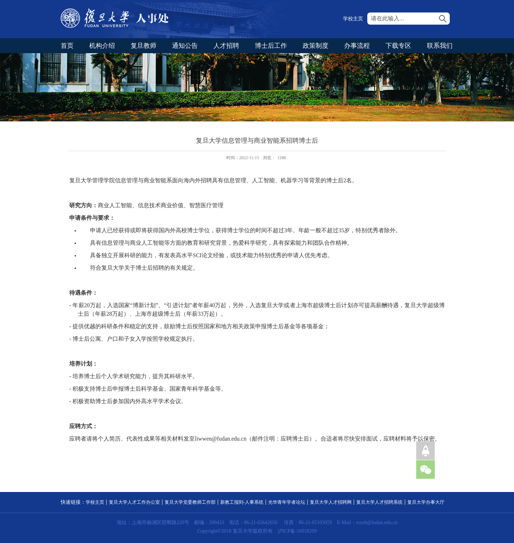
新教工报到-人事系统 (241, 502)
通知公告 (185, 45)
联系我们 (440, 45)
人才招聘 (226, 45)
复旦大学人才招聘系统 (379, 502)
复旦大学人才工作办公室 (134, 502)
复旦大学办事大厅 (425, 502)
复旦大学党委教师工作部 (190, 502)
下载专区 (398, 45)
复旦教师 (143, 45)
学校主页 (353, 18)
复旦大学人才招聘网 (331, 502)
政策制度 (315, 45)
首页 (67, 45)
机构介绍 (102, 45)
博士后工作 (271, 45)
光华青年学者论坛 (286, 502)
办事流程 (357, 45)
